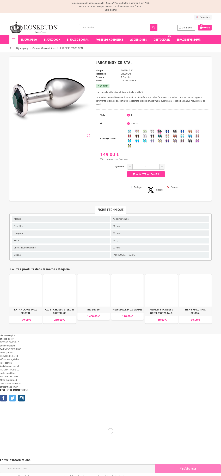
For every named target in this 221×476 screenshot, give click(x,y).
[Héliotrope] (167, 131)
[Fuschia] (197, 141)
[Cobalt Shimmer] (144, 141)
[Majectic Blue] (182, 131)
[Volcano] (152, 136)
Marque (99, 70)
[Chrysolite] (144, 131)
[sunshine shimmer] (167, 136)
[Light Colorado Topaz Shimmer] (189, 136)
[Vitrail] (129, 145)
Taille (102, 115)
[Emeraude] (159, 131)
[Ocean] (159, 136)
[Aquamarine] (129, 131)
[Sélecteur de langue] (203, 17)
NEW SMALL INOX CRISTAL (195, 311)
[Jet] (174, 131)
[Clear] (152, 131)
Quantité (119, 166)
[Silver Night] (189, 141)
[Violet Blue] (167, 141)
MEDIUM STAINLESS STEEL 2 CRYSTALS (161, 311)
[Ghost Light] (182, 141)
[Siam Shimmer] (182, 136)
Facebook (3, 398)
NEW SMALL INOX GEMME (127, 309)
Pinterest (173, 187)
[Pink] (197, 131)
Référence (101, 73)
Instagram (21, 398)
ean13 (99, 80)
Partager (136, 187)
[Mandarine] (189, 131)
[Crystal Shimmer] (159, 141)
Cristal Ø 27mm (107, 138)
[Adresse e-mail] (77, 468)
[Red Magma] (129, 136)
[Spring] (144, 136)
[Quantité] (145, 166)
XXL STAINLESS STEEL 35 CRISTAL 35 (59, 311)
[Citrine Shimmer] (174, 136)
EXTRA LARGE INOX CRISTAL (25, 311)
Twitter (12, 398)
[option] (25, 299)
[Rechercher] (118, 27)
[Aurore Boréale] (137, 131)
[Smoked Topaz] (137, 136)
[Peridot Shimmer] (137, 141)
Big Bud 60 (93, 309)
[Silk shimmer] (152, 141)
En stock (100, 77)
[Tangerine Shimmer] (197, 136)
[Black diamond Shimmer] (129, 141)
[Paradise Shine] (174, 141)
